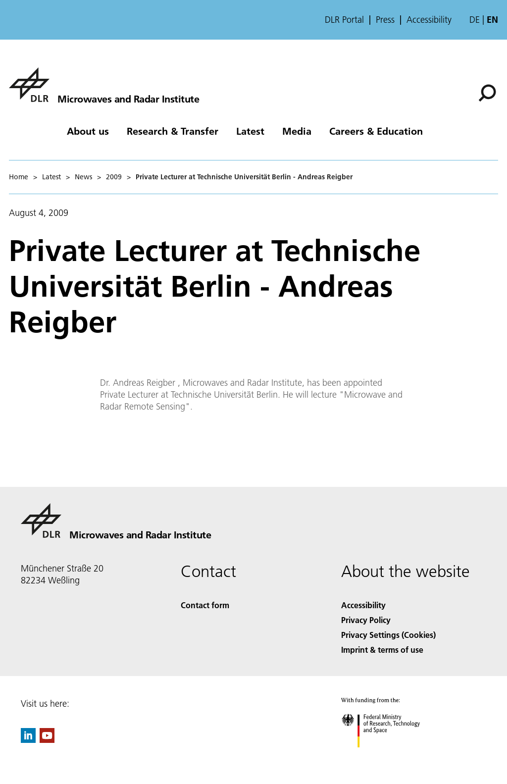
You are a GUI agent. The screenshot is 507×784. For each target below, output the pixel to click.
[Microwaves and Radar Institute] (104, 84)
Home (18, 176)
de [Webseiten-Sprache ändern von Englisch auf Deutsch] (474, 19)
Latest (250, 130)
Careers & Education (376, 130)
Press (385, 19)
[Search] (487, 93)
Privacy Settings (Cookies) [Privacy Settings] (388, 634)
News (83, 176)
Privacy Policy (366, 620)
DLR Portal (344, 19)
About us (88, 130)
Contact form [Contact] (205, 605)
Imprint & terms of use (382, 649)
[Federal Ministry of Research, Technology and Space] (389, 756)
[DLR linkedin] (28, 739)
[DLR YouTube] (47, 739)
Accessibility (429, 19)
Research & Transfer (172, 130)
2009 (114, 176)
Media (296, 130)
